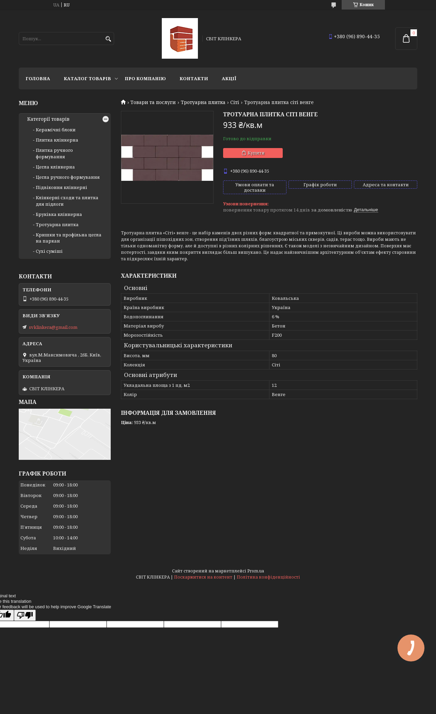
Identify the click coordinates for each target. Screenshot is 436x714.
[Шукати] (108, 39)
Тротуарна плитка (203, 102)
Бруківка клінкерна (59, 214)
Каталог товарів (87, 78)
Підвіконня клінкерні (61, 187)
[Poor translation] (25, 615)
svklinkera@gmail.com (53, 327)
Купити (256, 153)
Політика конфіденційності (268, 577)
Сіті (234, 102)
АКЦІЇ (229, 78)
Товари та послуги (153, 102)
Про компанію (145, 78)
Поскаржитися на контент (203, 577)
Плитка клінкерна (57, 140)
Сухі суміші (49, 251)
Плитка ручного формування (54, 153)
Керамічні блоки (56, 130)
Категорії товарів (48, 119)
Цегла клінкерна (55, 167)
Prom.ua (255, 571)
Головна (38, 78)
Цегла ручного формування (68, 177)
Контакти (194, 78)
